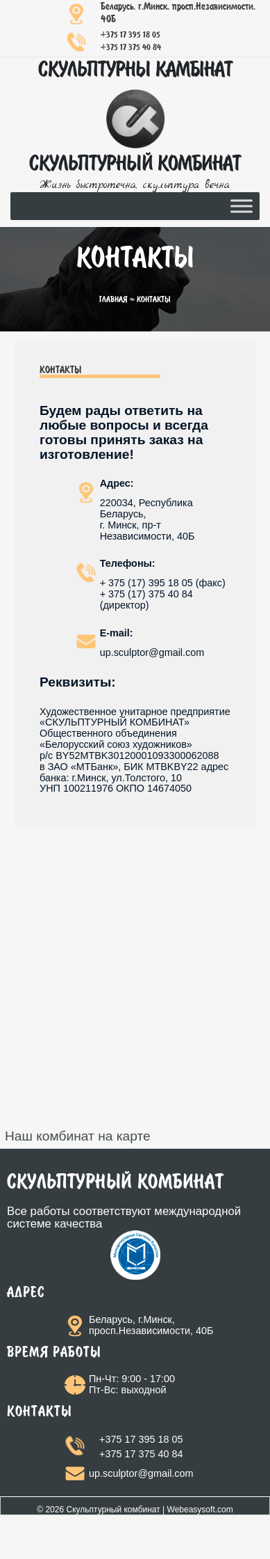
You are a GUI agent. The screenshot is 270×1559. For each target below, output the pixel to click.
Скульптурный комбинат (113, 1509)
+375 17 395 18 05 (130, 35)
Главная (113, 300)
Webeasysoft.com (200, 1509)
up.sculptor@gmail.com (141, 1473)
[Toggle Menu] (241, 205)
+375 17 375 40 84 (131, 48)
